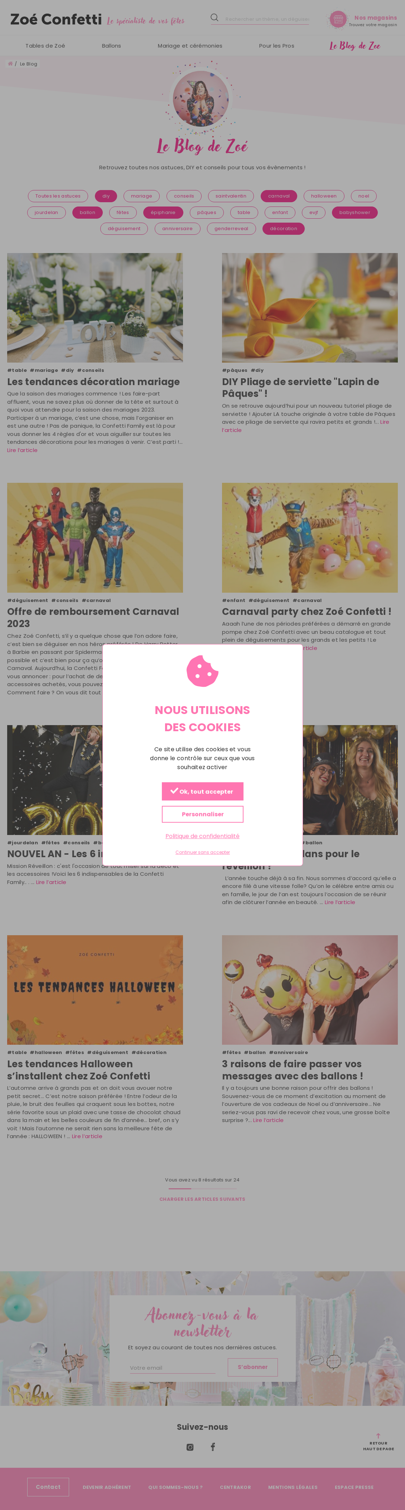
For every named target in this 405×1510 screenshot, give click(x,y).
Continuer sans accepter (202, 852)
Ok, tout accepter (201, 792)
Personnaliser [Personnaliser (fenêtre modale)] (202, 814)
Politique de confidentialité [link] (202, 836)
